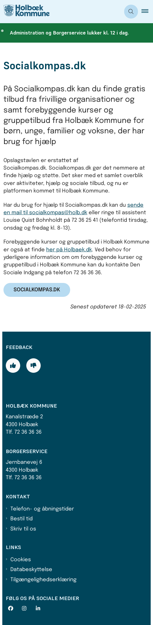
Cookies (20, 559)
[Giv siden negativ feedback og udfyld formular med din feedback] (33, 365)
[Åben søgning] (131, 12)
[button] (147, 11)
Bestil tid (21, 519)
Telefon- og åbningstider (42, 509)
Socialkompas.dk (37, 289)
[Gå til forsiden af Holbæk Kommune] (25, 12)
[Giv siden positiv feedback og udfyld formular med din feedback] (13, 365)
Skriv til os (23, 529)
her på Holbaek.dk (69, 249)
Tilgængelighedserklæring (43, 579)
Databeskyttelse (31, 569)
